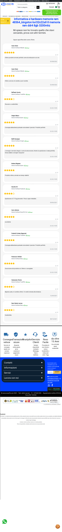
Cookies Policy (8, 402)
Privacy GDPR (8, 406)
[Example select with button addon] (26, 7)
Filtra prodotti (3, 21)
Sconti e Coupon (8, 462)
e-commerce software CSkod (52, 510)
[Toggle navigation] (57, 7)
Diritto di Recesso (9, 413)
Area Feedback (8, 409)
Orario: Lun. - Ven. (9, 378)
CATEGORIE (50, 4)
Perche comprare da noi (10, 424)
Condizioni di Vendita (10, 416)
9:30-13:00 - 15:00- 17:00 (11, 381)
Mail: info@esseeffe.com (11, 374)
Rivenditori (7, 483)
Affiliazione (7, 490)
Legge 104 (7, 448)
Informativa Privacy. (53, 378)
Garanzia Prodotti (9, 395)
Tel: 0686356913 (9, 367)
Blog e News (7, 469)
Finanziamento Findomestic (12, 444)
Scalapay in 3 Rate (9, 441)
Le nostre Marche (9, 420)
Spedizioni (7, 452)
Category (5, 16)
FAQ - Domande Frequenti (11, 399)
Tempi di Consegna (9, 459)
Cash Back (7, 466)
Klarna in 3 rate (8, 437)
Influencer (7, 487)
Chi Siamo (7, 391)
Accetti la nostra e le (54, 379)
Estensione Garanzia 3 (10, 455)
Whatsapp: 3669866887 (11, 371)
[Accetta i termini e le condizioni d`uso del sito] (48, 376)
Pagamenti (7, 434)
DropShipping (8, 480)
